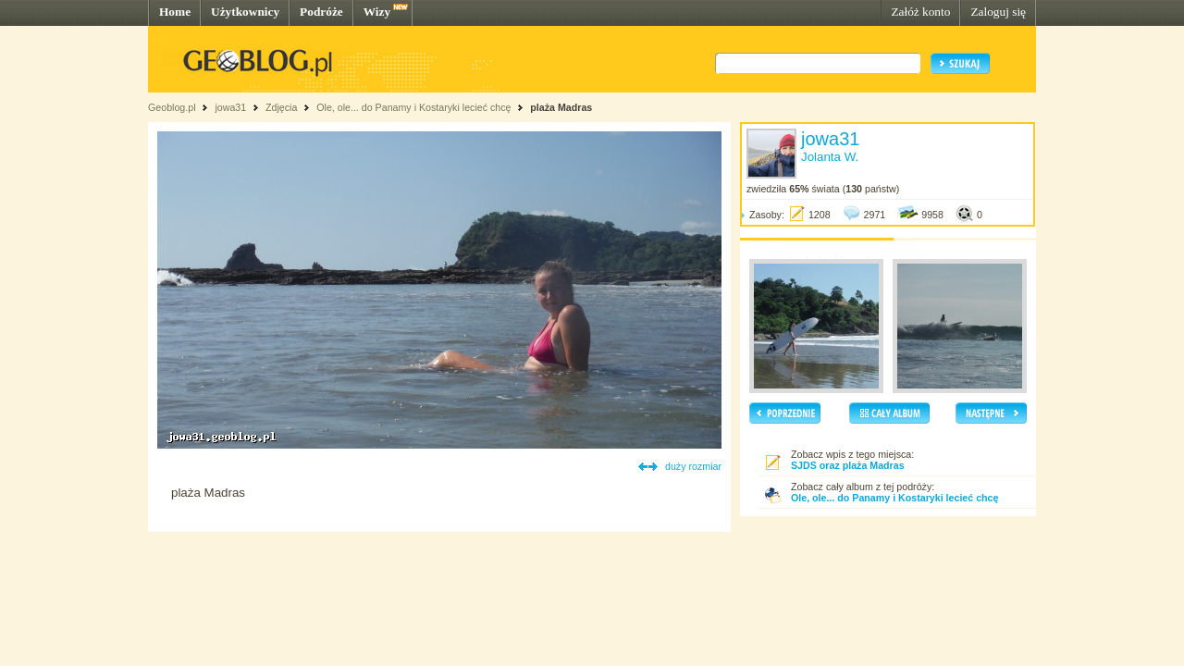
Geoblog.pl (172, 107)
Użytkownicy (245, 11)
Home (175, 11)
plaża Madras (561, 107)
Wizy (377, 11)
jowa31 (230, 107)
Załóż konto (920, 11)
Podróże (321, 11)
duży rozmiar (693, 466)
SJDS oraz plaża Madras (848, 465)
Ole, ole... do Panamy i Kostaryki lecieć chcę (413, 107)
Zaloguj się (998, 11)
